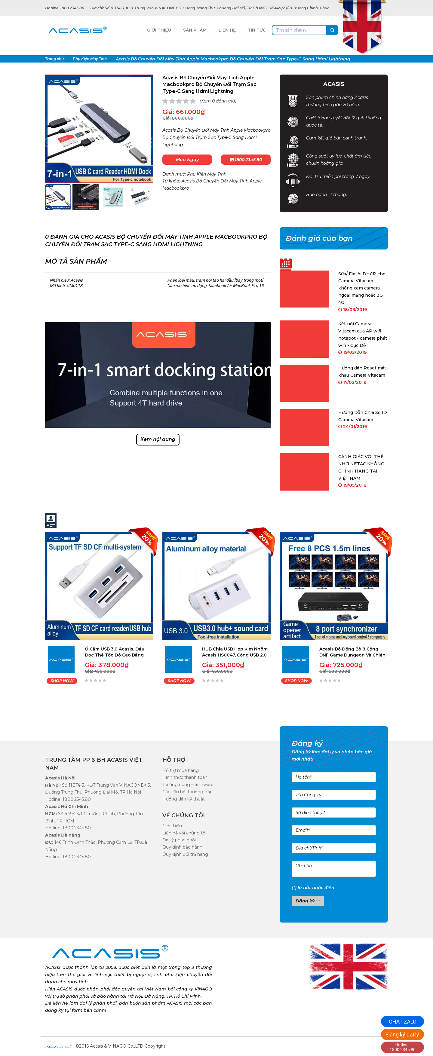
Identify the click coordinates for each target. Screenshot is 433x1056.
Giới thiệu (172, 825)
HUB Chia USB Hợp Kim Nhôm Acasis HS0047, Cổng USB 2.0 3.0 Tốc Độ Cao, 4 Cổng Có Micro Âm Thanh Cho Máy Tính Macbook (235, 652)
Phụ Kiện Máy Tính (206, 174)
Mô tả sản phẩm (76, 261)
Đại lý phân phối (179, 840)
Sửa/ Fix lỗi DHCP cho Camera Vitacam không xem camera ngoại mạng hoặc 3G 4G (361, 288)
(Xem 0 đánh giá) (218, 101)
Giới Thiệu (159, 30)
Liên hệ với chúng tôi (184, 833)
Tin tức (257, 30)
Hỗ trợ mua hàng (180, 770)
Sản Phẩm (195, 30)
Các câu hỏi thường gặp (187, 791)
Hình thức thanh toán (184, 777)
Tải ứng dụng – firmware (187, 784)
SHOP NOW (62, 680)
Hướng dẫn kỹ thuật (183, 799)
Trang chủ (54, 59)
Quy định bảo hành (182, 847)
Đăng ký (308, 901)
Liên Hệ (227, 30)
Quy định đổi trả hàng (185, 854)
